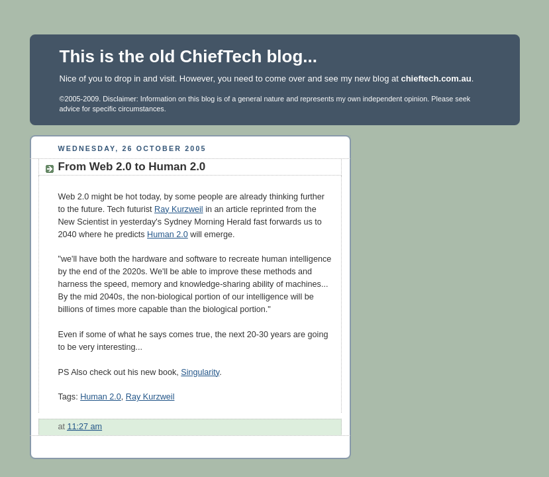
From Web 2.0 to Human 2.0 (132, 166)
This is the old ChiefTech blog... (189, 56)
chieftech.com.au (436, 78)
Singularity (200, 372)
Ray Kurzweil (178, 209)
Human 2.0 (167, 234)
